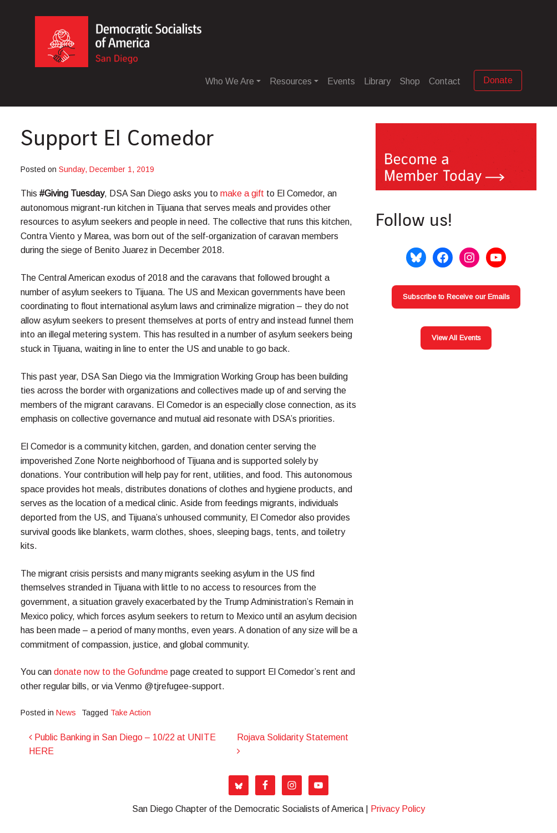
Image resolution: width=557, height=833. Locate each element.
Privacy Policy (398, 809)
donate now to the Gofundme (112, 672)
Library (377, 81)
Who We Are (229, 81)
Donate (498, 80)
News (66, 712)
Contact (444, 81)
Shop (409, 81)
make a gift (243, 193)
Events (341, 81)
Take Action (130, 712)
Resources (291, 81)
